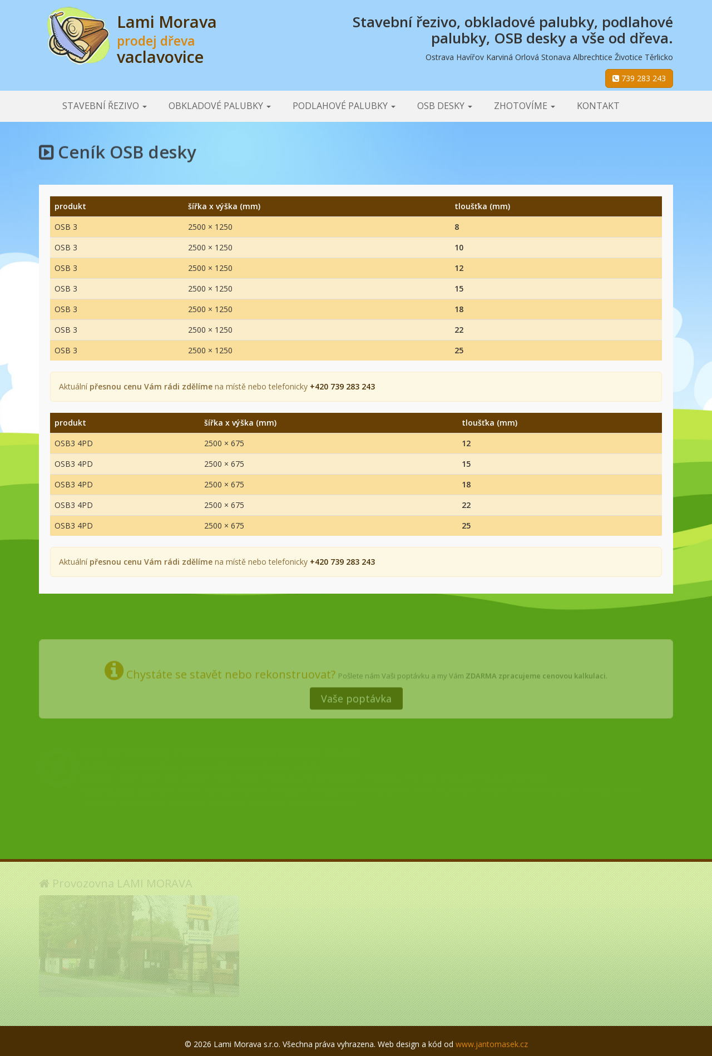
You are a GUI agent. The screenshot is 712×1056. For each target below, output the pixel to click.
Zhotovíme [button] (524, 106)
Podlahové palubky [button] (344, 106)
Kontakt (598, 106)
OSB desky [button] (444, 106)
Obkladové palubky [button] (220, 106)
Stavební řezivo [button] (104, 106)
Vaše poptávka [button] (356, 695)
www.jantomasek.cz (492, 1044)
